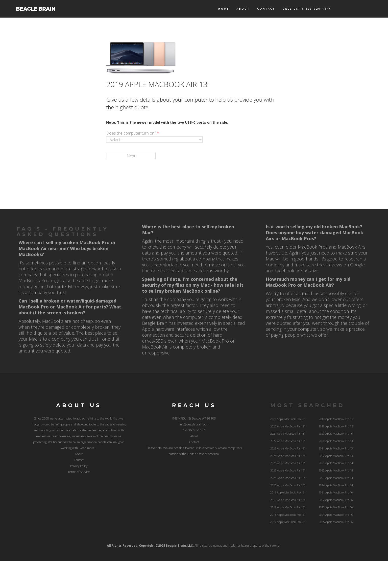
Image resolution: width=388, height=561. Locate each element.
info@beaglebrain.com (194, 424)
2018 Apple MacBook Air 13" (287, 507)
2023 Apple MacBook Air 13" (287, 448)
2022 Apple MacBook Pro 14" (336, 470)
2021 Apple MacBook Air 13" (287, 433)
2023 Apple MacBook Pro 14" (336, 478)
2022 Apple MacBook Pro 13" (336, 456)
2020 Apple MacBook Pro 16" (336, 433)
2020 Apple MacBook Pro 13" (288, 419)
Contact (266, 8)
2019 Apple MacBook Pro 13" (288, 522)
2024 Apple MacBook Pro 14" (336, 485)
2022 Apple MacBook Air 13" (287, 441)
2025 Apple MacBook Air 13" (287, 463)
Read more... (88, 448)
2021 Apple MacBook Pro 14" (336, 463)
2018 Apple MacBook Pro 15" (336, 419)
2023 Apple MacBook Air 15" (287, 470)
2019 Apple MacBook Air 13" (287, 500)
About (243, 8)
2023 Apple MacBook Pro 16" (336, 507)
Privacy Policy (79, 466)
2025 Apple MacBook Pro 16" (336, 522)
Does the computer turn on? (132, 133)
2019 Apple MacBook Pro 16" (288, 492)
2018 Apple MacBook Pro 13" (288, 514)
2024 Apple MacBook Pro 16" (336, 514)
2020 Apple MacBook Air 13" (287, 426)
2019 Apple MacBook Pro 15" (336, 426)
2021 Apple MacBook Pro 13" (336, 448)
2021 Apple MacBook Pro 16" (336, 492)
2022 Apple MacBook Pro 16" (336, 500)
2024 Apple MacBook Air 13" (287, 456)
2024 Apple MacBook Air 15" (287, 478)
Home (223, 8)
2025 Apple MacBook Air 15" (287, 485)
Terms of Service (79, 472)
